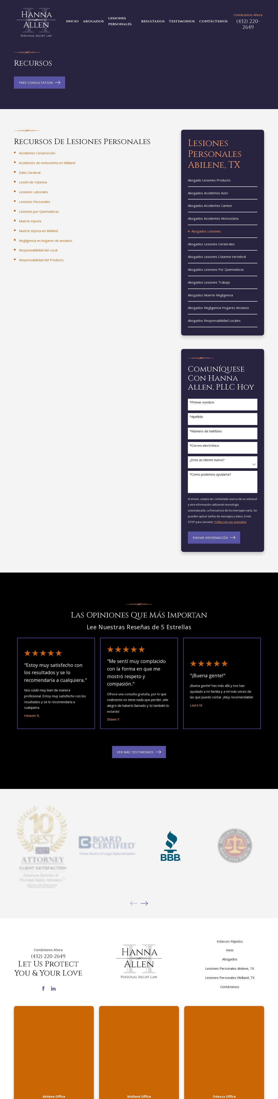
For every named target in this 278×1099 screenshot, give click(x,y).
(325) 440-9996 (54, 1023)
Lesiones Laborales (33, 192)
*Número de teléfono (206, 431)
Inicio (229, 950)
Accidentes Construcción (37, 153)
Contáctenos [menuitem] (213, 21)
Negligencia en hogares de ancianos (45, 240)
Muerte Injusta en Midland (38, 231)
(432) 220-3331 (139, 1023)
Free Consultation (39, 82)
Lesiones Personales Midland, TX (230, 977)
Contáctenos (229, 986)
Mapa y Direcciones (53, 1041)
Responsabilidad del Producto (41, 260)
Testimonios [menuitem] (182, 21)
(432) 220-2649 (248, 24)
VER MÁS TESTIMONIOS (139, 752)
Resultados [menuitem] (153, 21)
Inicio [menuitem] (72, 21)
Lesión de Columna (33, 182)
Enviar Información (214, 537)
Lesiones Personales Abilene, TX (229, 968)
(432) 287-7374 (224, 1023)
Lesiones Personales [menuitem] (120, 21)
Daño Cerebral (29, 172)
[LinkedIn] (53, 988)
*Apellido (196, 416)
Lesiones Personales (34, 201)
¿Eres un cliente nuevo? (207, 460)
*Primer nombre (202, 402)
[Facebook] (43, 988)
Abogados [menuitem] (93, 21)
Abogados (229, 959)
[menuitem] (223, 180)
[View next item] (144, 903)
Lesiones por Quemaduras (39, 211)
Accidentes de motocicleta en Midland (47, 163)
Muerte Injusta (30, 221)
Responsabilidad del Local (38, 250)
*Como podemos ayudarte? (210, 474)
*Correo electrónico (204, 445)
